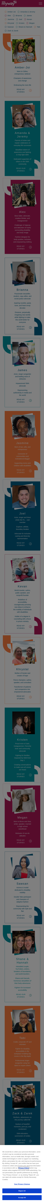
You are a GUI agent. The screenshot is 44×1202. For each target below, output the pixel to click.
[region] (22, 1173)
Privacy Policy (24, 1168)
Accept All (22, 1197)
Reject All (21, 1191)
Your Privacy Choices (22, 1184)
